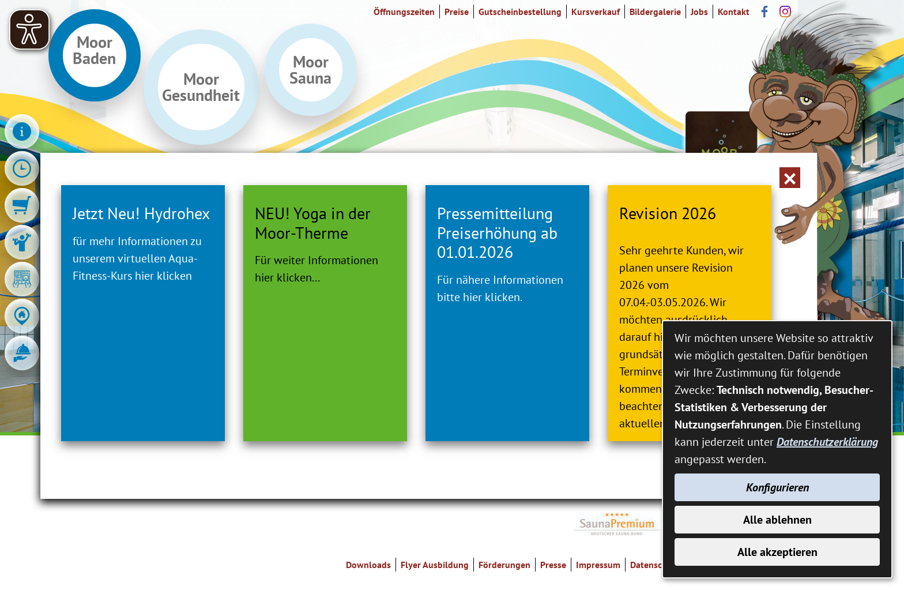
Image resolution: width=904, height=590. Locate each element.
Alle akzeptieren (777, 551)
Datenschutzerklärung (827, 441)
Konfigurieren (777, 487)
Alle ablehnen (777, 519)
